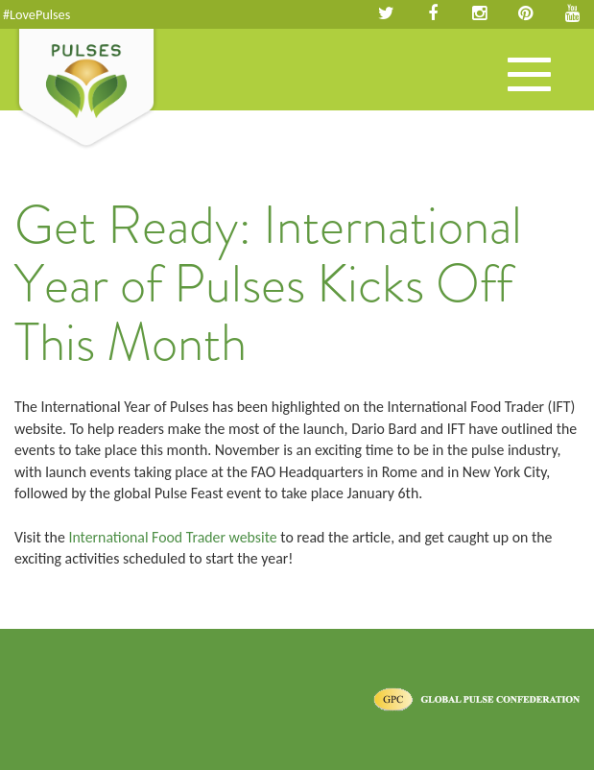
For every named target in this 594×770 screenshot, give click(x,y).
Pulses (86, 89)
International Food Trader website (172, 537)
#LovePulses (36, 14)
